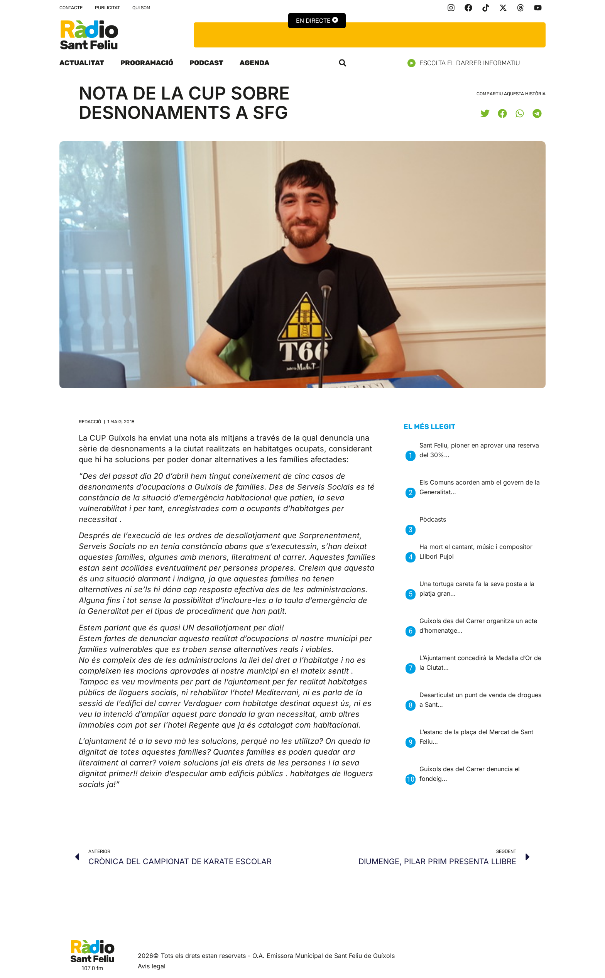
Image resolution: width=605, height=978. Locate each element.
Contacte (71, 7)
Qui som (141, 7)
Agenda (254, 63)
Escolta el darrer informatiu (466, 63)
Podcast (206, 63)
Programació (146, 63)
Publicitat (107, 7)
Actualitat (81, 63)
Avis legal (152, 966)
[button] (342, 63)
